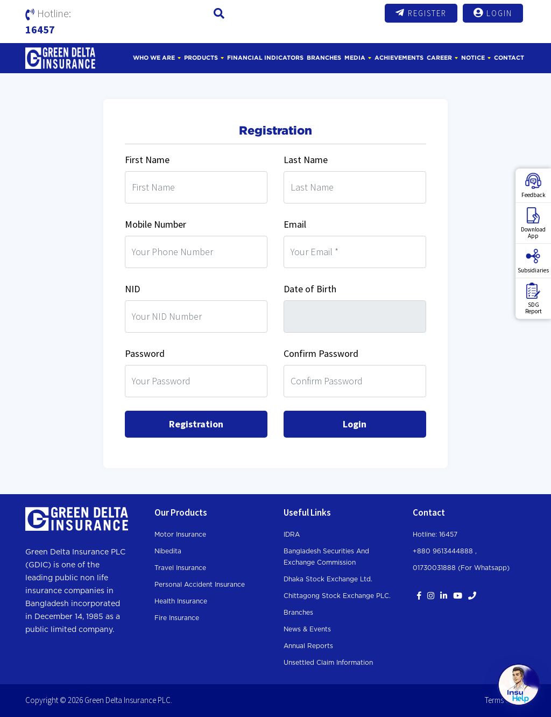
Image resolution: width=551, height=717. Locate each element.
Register (421, 13)
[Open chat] (518, 684)
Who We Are (154, 57)
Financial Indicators (265, 57)
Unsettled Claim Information (328, 662)
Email (295, 224)
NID (132, 289)
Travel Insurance (180, 568)
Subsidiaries (533, 261)
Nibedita (167, 551)
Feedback (533, 186)
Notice (473, 57)
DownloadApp (533, 223)
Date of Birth (310, 289)
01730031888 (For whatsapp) (461, 568)
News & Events (307, 629)
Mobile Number (155, 224)
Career (439, 57)
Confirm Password (321, 353)
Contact (509, 57)
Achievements (399, 57)
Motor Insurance (180, 534)
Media (354, 57)
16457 (40, 29)
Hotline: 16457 (435, 534)
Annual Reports (308, 646)
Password (145, 353)
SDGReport (533, 299)
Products (201, 57)
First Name (147, 159)
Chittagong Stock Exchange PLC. (337, 596)
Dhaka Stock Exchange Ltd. (328, 579)
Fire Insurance (176, 618)
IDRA (292, 534)
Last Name (306, 159)
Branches (324, 57)
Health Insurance (180, 601)
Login (493, 13)
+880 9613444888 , (445, 551)
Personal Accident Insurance (199, 584)
